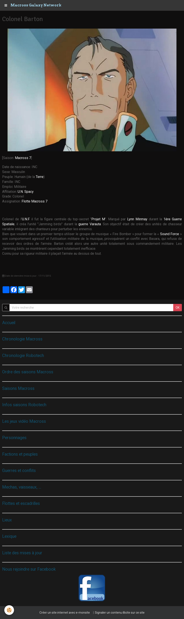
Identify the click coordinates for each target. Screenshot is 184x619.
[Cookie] (9, 610)
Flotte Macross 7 (34, 201)
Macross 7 (23, 158)
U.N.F (25, 219)
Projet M (98, 219)
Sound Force (169, 234)
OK (177, 307)
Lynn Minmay (137, 219)
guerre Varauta (89, 224)
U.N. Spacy (26, 192)
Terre (40, 177)
